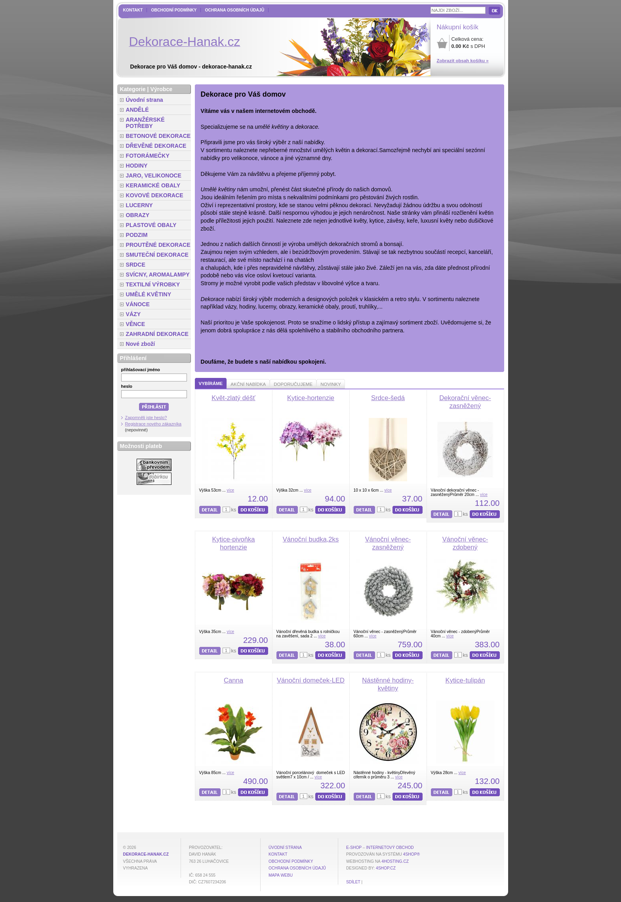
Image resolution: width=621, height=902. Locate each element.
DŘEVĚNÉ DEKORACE (156, 146)
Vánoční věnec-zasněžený (388, 543)
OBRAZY (138, 215)
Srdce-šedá (388, 398)
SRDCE (135, 264)
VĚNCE (135, 324)
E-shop (354, 847)
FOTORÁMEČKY (148, 156)
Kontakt (133, 10)
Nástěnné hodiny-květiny (387, 684)
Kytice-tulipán (465, 680)
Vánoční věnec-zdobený (465, 543)
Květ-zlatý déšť (233, 398)
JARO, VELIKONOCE (154, 175)
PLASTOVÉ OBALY (151, 225)
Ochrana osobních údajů (234, 10)
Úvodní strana (144, 100)
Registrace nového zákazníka (153, 423)
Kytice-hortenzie (310, 398)
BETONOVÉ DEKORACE (158, 136)
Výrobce (161, 89)
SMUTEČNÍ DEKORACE (157, 255)
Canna (233, 680)
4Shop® (411, 854)
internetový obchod (389, 847)
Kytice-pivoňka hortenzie (233, 543)
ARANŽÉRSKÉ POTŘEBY (145, 122)
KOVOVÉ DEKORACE (154, 195)
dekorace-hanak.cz (146, 854)
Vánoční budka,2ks (311, 539)
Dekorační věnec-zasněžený (465, 402)
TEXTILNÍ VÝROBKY (153, 284)
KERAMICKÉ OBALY (153, 185)
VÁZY (133, 314)
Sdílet (353, 882)
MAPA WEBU (281, 875)
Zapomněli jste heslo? (146, 417)
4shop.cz (386, 868)
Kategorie (133, 89)
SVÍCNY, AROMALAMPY (158, 274)
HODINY (137, 165)
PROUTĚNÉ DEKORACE (158, 245)
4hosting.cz (395, 861)
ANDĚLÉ (137, 110)
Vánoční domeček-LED (311, 680)
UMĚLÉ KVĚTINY (148, 294)
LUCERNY (139, 205)
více (230, 490)
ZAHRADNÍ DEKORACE (157, 334)
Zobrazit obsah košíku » (463, 60)
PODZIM (137, 235)
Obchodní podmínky (173, 10)
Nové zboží (140, 344)
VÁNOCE (138, 304)
